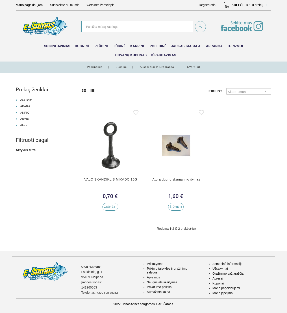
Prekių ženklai (32, 89)
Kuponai (218, 283)
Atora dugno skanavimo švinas (176, 179)
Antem (24, 118)
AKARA (25, 106)
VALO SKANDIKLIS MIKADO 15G (111, 179)
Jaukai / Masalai (186, 46)
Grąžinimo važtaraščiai (228, 273)
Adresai (218, 278)
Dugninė (82, 46)
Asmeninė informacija (228, 264)
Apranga (214, 46)
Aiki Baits (26, 100)
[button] (207, 5)
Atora (24, 125)
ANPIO (25, 112)
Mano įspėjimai (223, 293)
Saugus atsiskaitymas (162, 282)
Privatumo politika (159, 287)
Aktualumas (237, 92)
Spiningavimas (57, 46)
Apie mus (153, 277)
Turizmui (235, 46)
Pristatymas (155, 264)
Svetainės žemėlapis (100, 5)
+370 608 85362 (107, 292)
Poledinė (158, 46)
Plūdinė (102, 46)
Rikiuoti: (217, 91)
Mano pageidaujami (226, 288)
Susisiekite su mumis (64, 5)
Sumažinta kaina (158, 292)
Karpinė (137, 46)
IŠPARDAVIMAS (163, 55)
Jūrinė (120, 46)
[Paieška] (136, 26)
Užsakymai (220, 268)
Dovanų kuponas (131, 55)
